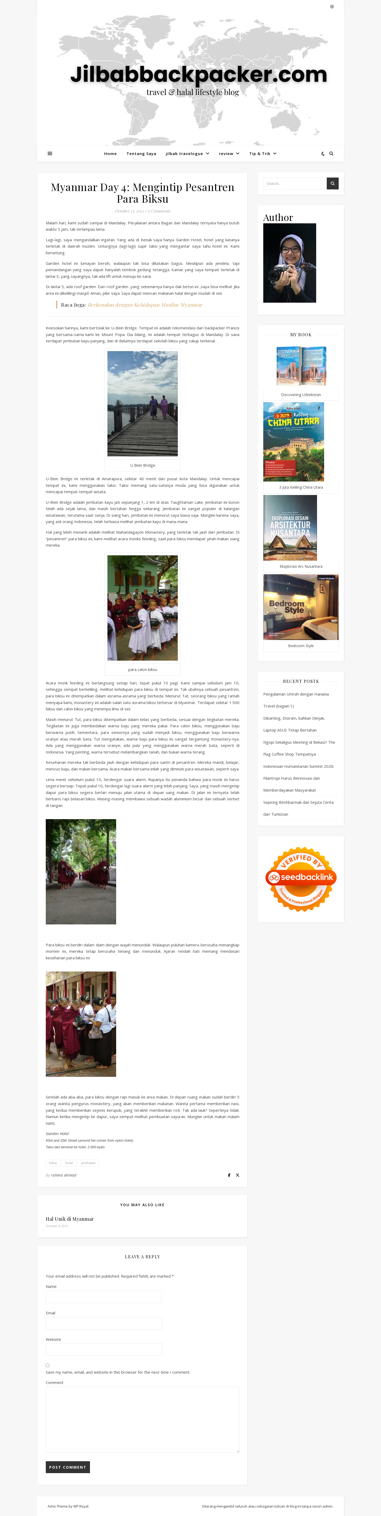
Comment (55, 1382)
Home (110, 153)
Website (53, 1339)
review (226, 153)
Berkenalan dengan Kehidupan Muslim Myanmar (145, 304)
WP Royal (80, 1506)
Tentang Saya (141, 153)
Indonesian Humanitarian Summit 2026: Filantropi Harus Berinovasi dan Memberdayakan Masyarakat (298, 778)
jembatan (88, 1163)
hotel (69, 1163)
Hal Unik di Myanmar (70, 1219)
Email (50, 1312)
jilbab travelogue (184, 153)
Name (51, 1286)
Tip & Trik (259, 153)
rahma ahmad (63, 1175)
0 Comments (158, 211)
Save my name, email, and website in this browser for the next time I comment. (118, 1372)
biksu (53, 1163)
